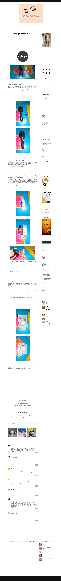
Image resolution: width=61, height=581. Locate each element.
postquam (36, 417)
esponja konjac (18, 417)
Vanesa (12, 468)
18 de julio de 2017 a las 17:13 (14, 490)
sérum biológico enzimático (27, 418)
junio (43, 148)
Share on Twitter (24, 415)
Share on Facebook (16, 415)
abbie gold (13, 489)
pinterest (46, 73)
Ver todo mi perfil (44, 88)
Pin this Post (31, 415)
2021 (43, 116)
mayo (43, 149)
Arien (12, 498)
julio (43, 265)
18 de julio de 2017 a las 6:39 (14, 480)
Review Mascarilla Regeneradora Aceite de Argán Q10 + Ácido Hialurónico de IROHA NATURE (47, 555)
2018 (43, 257)
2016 (43, 155)
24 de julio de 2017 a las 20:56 (14, 513)
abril (43, 150)
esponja (15, 417)
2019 (43, 118)
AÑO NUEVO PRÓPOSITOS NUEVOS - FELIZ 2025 (47, 302)
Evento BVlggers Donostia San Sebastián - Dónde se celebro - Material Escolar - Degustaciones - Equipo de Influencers (47, 552)
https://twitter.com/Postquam (24, 407)
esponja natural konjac (22, 417)
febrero (44, 290)
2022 (43, 115)
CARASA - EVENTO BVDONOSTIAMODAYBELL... (12, 438)
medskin (31, 417)
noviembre (44, 123)
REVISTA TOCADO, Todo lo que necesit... (31, 438)
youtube (43, 73)
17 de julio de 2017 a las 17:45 (14, 457)
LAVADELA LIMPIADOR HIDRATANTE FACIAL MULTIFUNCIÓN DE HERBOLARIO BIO (48, 308)
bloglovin (50, 70)
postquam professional (17, 418)
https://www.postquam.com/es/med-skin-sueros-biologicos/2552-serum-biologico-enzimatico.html (23, 261)
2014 (43, 157)
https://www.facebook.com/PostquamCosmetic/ (24, 405)
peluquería (33, 417)
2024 (43, 250)
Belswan (12, 445)
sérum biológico (22, 418)
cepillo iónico (11, 417)
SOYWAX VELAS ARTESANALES (47, 314)
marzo (44, 151)
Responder (36, 452)
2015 (43, 156)
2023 (43, 251)
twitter (46, 70)
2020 (43, 117)
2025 (43, 249)
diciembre (44, 122)
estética (27, 417)
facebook (43, 70)
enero (43, 291)
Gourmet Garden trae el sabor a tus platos (47, 558)
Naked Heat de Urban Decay (46, 139)
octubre (44, 124)
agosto (44, 264)
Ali (11, 456)
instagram (50, 73)
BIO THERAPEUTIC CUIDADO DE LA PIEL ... (21, 438)
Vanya (12, 512)
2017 (43, 258)
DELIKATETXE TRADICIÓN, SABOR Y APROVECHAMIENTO (48, 323)
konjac (28, 417)
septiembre (44, 125)
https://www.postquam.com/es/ (23, 403)
